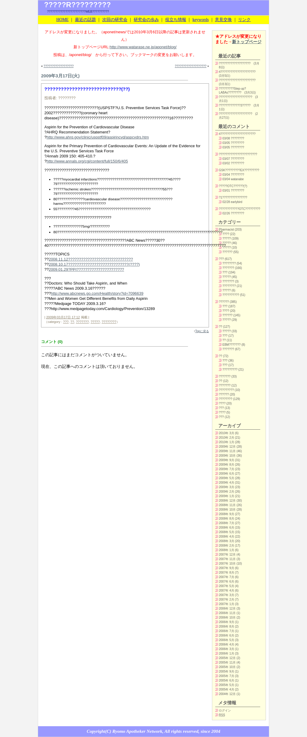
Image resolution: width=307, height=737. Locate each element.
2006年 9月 (226, 622)
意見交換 (223, 19)
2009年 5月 (226, 478)
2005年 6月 (226, 680)
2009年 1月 (226, 496)
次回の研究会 (114, 19)
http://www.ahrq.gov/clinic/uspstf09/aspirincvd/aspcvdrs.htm (97, 137)
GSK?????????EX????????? (239, 170)
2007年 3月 (226, 595)
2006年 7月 (226, 631)
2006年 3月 (226, 649)
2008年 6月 (226, 527)
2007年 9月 (226, 568)
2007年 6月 (226, 581)
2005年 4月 (226, 689)
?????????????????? (58, 66)
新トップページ (246, 41)
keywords (200, 19)
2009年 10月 (227, 455)
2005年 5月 (226, 685)
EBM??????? (231, 344)
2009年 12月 (227, 446)
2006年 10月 (227, 617)
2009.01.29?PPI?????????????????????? (86, 269)
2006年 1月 (226, 653)
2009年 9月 (226, 460)
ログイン (225, 710)
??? (65, 322)
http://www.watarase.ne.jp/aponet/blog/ (143, 47)
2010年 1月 (226, 442)
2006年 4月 (226, 644)
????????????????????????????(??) (87, 88)
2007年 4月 (226, 590)
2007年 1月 (226, 604)
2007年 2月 (226, 599)
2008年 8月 (226, 518)
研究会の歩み (146, 19)
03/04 (226, 174)
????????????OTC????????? (239, 208)
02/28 (226, 202)
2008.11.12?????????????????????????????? (91, 259)
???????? (109, 322)
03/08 (226, 138)
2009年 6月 (226, 473)
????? (95, 322)
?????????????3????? (235, 105)
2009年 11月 (227, 451)
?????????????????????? (237, 80)
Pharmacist (226, 229)
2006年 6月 (226, 635)
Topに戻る (202, 331)
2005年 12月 (227, 658)
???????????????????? (235, 97)
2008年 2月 (226, 545)
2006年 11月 (227, 613)
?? (72, 322)
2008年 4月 (226, 536)
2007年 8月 (226, 572)
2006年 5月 (226, 640)
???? (225, 234)
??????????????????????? (238, 154)
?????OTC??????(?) (233, 186)
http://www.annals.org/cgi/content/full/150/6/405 (87, 161)
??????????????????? (191, 66)
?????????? (230, 295)
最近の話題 (85, 19)
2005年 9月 (226, 671)
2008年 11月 (227, 505)
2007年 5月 (226, 586)
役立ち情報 (175, 19)
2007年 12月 (227, 554)
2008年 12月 (227, 500)
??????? (82, 322)
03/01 (226, 190)
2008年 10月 (227, 509)
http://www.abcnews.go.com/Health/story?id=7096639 (97, 293)
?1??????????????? (233, 197)
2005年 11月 (227, 662)
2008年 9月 (226, 514)
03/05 (226, 143)
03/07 (226, 158)
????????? (229, 369)
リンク (244, 19)
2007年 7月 (226, 577)
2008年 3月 (226, 541)
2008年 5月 (226, 532)
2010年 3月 (226, 433)
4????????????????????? (237, 71)
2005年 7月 (226, 676)
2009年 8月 (226, 464)
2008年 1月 (226, 550)
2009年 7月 (226, 469)
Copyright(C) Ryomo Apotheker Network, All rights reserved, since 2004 (153, 731)
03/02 (226, 163)
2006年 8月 (226, 626)
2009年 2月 (226, 491)
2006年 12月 (227, 608)
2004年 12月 (227, 694)
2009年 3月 (226, 487)
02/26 (226, 213)
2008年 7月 (226, 523)
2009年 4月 (226, 482)
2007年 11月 (227, 559)
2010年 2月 (226, 437)
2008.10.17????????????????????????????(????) (94, 264)
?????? (227, 252)
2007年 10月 (227, 563)
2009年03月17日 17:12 (63, 317)
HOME (62, 19)
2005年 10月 (227, 667)
